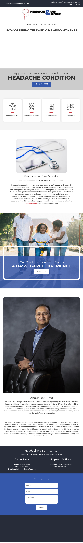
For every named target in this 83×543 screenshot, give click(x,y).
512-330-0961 (25, 464)
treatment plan (31, 203)
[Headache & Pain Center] (41, 14)
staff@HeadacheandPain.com (17, 3)
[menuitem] (29, 24)
